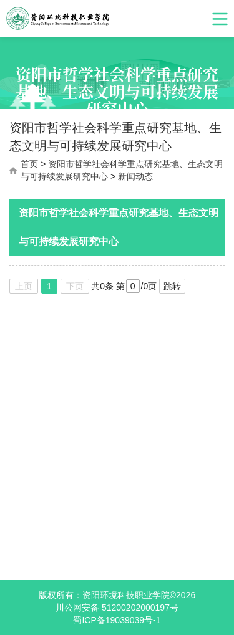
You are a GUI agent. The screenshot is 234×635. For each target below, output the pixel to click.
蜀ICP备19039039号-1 (116, 620)
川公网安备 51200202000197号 (117, 608)
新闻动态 (135, 176)
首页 (29, 164)
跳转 (172, 286)
